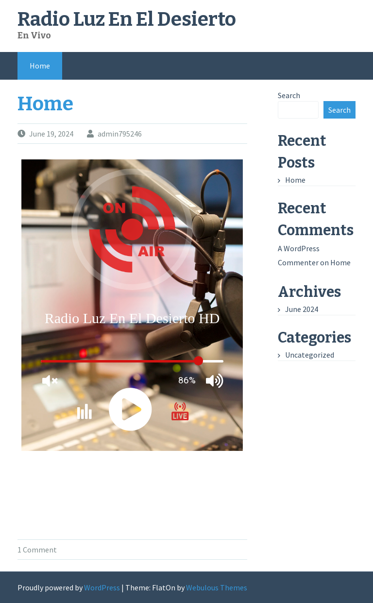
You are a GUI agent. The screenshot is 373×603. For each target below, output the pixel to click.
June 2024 (301, 309)
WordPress (102, 587)
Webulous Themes (216, 587)
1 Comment (37, 549)
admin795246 (120, 133)
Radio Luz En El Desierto (126, 19)
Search (289, 95)
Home (40, 65)
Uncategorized (309, 355)
